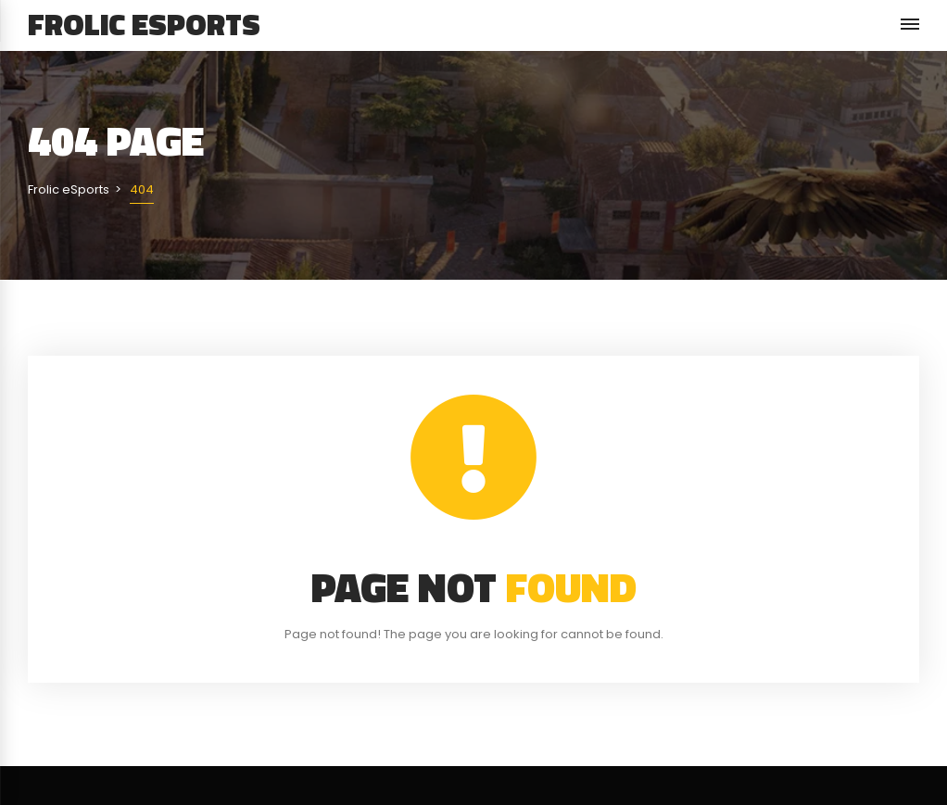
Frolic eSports (144, 24)
